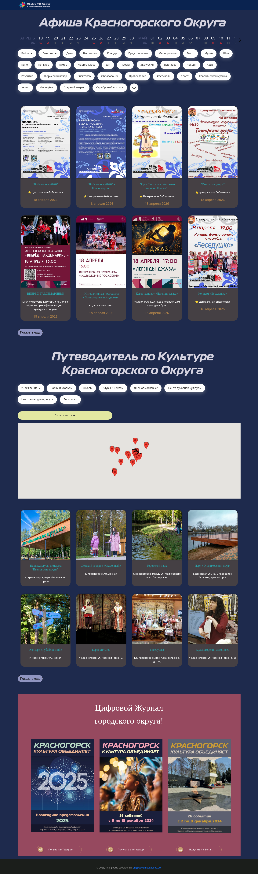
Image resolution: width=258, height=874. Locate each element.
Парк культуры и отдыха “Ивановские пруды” (45, 567)
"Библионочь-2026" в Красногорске (101, 186)
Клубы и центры (113, 388)
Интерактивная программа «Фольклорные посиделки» (100, 295)
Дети (69, 53)
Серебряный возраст (109, 87)
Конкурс (43, 64)
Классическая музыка (213, 76)
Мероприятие (167, 53)
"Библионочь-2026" (45, 184)
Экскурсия (147, 64)
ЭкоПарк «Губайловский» (45, 649)
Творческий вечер (55, 76)
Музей (209, 53)
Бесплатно (90, 53)
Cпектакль (84, 76)
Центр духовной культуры (184, 388)
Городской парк (157, 565)
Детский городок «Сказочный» (101, 565)
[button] (136, 458)
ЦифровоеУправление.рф (147, 867)
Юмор (63, 64)
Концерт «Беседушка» (212, 293)
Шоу (226, 53)
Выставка (170, 64)
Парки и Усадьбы (61, 388)
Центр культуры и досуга (37, 399)
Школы (87, 388)
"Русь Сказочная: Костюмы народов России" (157, 186)
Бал (108, 64)
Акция (25, 87)
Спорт (185, 76)
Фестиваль (163, 76)
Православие (137, 76)
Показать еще (30, 332)
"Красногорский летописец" (212, 649)
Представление (138, 53)
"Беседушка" (157, 649)
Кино (24, 64)
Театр (190, 53)
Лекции (191, 64)
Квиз (210, 64)
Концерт (112, 53)
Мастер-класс (86, 64)
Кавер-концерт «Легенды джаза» (157, 293)
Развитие (27, 76)
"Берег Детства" (101, 649)
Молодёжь (46, 87)
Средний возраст (75, 87)
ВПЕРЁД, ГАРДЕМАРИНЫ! (45, 293)
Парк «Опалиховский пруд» (213, 565)
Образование (109, 76)
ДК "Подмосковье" (146, 388)
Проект (125, 64)
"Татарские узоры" (213, 184)
